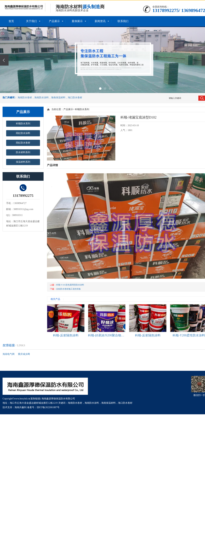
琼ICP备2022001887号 (48, 407)
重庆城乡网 (24, 354)
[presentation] (4, 60)
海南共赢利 (20, 407)
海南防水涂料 (92, 403)
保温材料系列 (23, 162)
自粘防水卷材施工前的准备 (68, 289)
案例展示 (77, 21)
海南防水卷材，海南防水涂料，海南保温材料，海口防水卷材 (50, 97)
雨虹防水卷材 (23, 142)
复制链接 (35, 398)
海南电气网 (9, 354)
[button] (100, 88)
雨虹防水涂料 (23, 133)
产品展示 (54, 21)
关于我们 (31, 21)
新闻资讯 (100, 21)
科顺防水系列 (23, 123)
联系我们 (123, 21)
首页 (11, 21)
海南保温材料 (108, 403)
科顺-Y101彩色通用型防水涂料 (70, 285)
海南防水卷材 (75, 403)
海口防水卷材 (125, 403)
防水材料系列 (23, 152)
